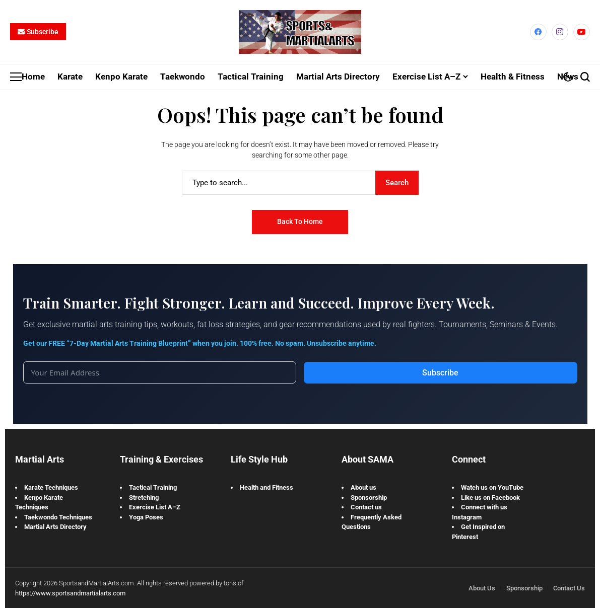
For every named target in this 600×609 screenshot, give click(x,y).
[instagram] (560, 32)
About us (363, 488)
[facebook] (538, 32)
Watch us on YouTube (492, 488)
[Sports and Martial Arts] (300, 32)
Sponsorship (369, 498)
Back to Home (300, 222)
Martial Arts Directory (55, 527)
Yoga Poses (146, 517)
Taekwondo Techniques (58, 517)
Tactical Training (153, 488)
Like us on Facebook (490, 498)
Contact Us (569, 589)
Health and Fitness (266, 488)
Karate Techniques (51, 488)
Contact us (366, 508)
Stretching (144, 498)
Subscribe (440, 373)
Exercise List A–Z (154, 508)
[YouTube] (581, 32)
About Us (482, 589)
